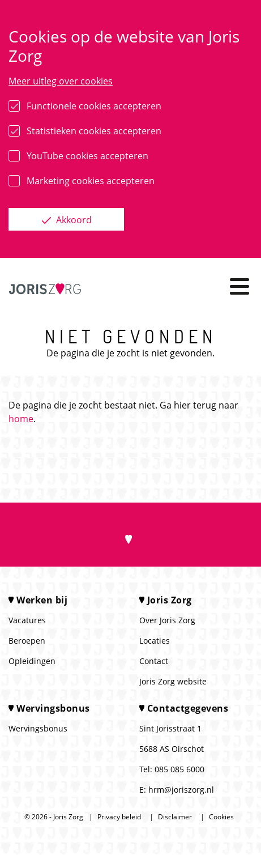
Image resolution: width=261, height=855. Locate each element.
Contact (153, 661)
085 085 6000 (179, 769)
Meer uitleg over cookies (60, 81)
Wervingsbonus (37, 728)
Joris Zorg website (173, 681)
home (20, 418)
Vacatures (27, 620)
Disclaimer (175, 817)
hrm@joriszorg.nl (181, 789)
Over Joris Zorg (167, 620)
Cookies (221, 817)
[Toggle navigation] (239, 286)
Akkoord (73, 220)
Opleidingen (31, 661)
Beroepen (26, 640)
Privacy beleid (119, 817)
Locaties (154, 640)
